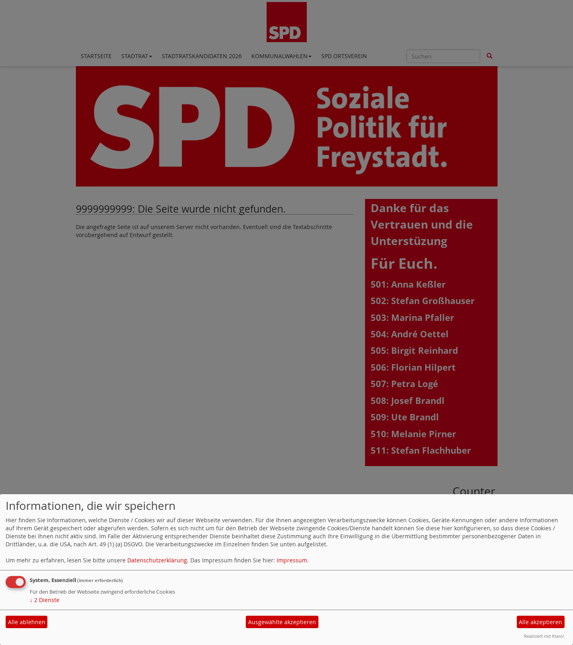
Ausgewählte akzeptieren (282, 622)
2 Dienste (44, 600)
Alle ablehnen (26, 622)
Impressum (292, 560)
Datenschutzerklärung (157, 560)
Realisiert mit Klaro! (544, 636)
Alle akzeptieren (540, 622)
